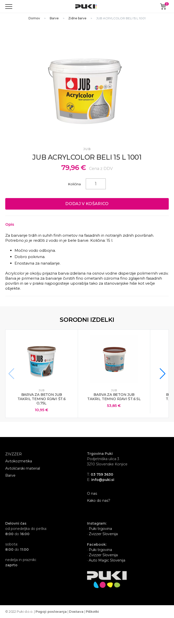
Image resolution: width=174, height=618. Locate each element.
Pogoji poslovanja (51, 611)
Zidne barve (77, 18)
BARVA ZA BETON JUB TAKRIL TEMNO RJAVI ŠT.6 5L (114, 396)
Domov (34, 18)
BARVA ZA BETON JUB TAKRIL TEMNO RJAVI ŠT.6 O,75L (42, 398)
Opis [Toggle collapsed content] (9, 224)
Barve (54, 18)
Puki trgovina (100, 528)
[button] (162, 373)
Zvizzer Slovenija (103, 534)
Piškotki (92, 611)
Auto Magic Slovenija (107, 560)
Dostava (76, 611)
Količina (74, 184)
